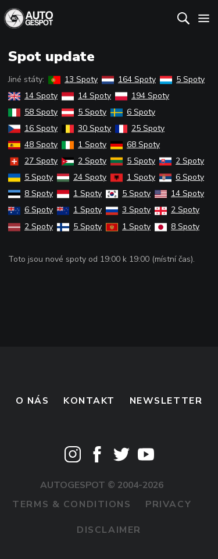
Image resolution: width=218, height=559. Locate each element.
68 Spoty (135, 144)
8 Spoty (30, 193)
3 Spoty (128, 209)
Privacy (168, 504)
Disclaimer (109, 530)
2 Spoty (84, 160)
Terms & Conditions (71, 504)
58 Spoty (33, 112)
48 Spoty (33, 144)
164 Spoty (129, 79)
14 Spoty (33, 95)
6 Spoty (132, 112)
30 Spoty (86, 128)
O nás (32, 400)
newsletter (166, 400)
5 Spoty (182, 79)
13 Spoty (73, 79)
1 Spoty (84, 144)
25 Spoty (140, 128)
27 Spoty (33, 160)
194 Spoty (142, 95)
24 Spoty (81, 177)
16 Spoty (33, 128)
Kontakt (89, 400)
